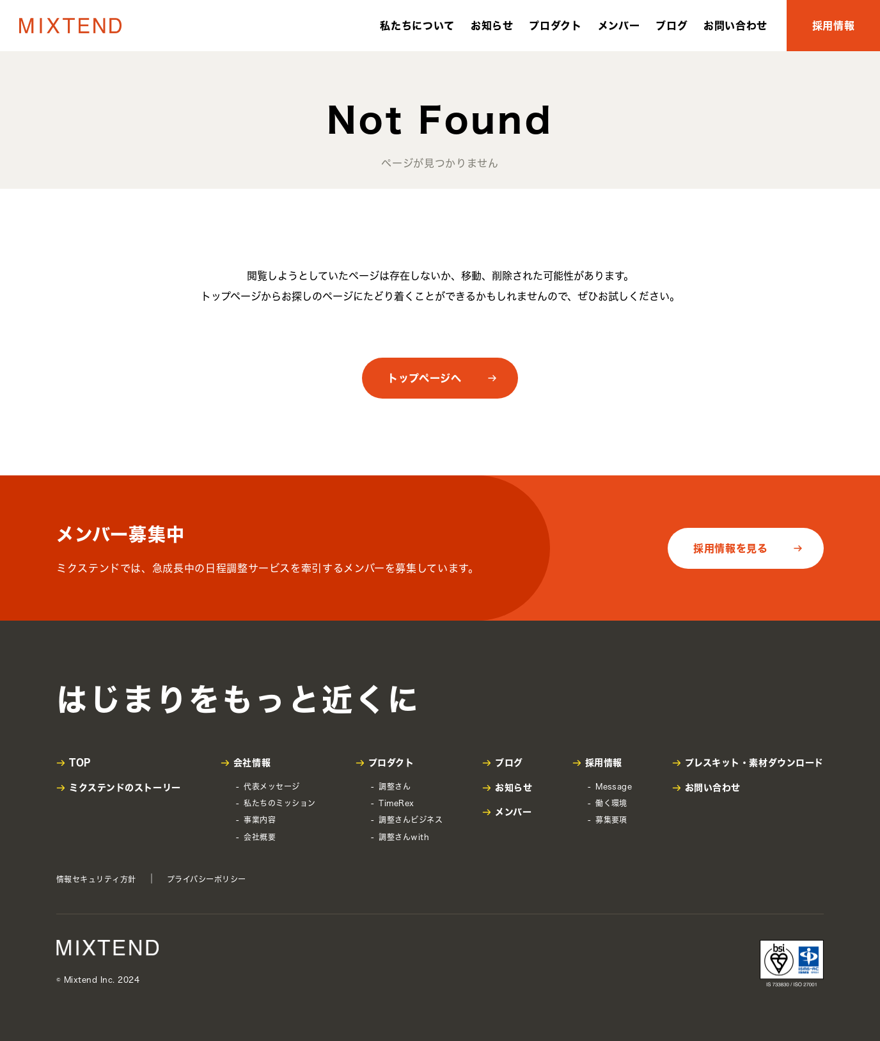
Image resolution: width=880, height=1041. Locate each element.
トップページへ (424, 378)
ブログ (672, 25)
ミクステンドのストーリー (125, 787)
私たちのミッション (279, 803)
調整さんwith (404, 837)
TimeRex (396, 803)
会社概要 (260, 837)
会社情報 (252, 762)
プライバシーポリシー (206, 879)
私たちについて (417, 25)
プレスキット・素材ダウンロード (754, 762)
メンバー (619, 25)
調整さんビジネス (411, 819)
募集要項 (611, 819)
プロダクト (555, 25)
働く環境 (611, 803)
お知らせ (492, 25)
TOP (80, 762)
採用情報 (833, 25)
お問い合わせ (735, 25)
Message (613, 786)
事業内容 (260, 819)
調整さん (395, 786)
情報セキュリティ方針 (96, 879)
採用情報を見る (730, 548)
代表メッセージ (271, 786)
